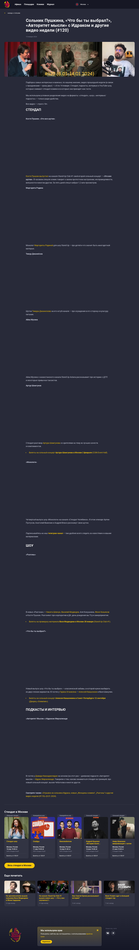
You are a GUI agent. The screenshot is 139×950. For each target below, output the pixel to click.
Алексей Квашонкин (88, 692)
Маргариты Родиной (43, 245)
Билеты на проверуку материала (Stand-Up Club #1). (70, 621)
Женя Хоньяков (102, 612)
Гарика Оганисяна (68, 692)
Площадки (29, 4)
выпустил (43, 176)
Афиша (18, 4)
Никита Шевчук (53, 612)
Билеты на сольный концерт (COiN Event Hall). (68, 452)
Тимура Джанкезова (41, 311)
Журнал (50, 4)
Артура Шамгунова (51, 443)
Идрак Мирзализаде (44, 779)
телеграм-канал (55, 533)
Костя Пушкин (32, 176)
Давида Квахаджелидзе (46, 776)
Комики (40, 4)
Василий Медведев (70, 612)
